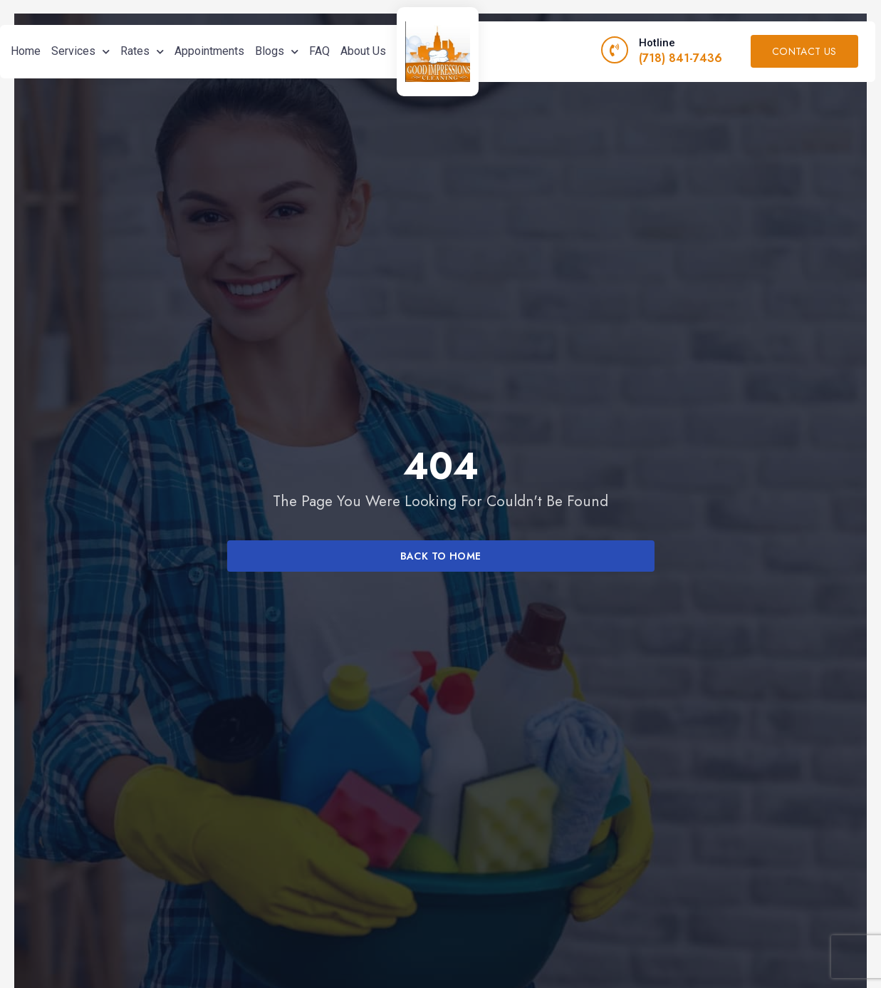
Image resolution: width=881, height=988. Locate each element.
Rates (142, 51)
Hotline (657, 42)
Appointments (209, 51)
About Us (363, 51)
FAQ (319, 51)
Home (26, 51)
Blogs (276, 51)
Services (80, 51)
